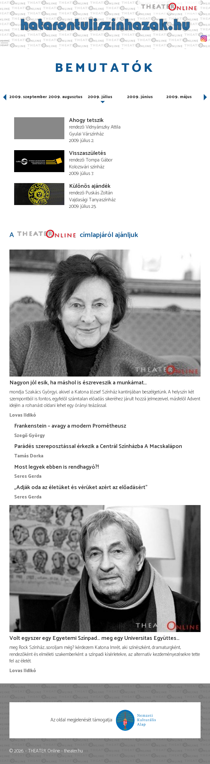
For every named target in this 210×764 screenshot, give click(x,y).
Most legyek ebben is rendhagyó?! (56, 467)
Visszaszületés (87, 153)
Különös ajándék (89, 186)
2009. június (140, 97)
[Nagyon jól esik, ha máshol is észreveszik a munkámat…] (105, 313)
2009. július (100, 97)
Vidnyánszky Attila (103, 127)
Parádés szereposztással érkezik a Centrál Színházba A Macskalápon (98, 446)
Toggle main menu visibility (5, 41)
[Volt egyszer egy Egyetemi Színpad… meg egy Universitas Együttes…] (105, 568)
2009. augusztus (66, 97)
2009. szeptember (28, 97)
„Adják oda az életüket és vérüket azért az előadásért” (81, 487)
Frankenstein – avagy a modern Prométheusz (70, 426)
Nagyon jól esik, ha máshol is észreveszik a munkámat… (78, 382)
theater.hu (73, 751)
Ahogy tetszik (86, 120)
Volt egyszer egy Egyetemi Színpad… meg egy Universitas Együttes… (94, 638)
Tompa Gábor (99, 160)
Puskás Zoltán (99, 193)
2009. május (179, 97)
